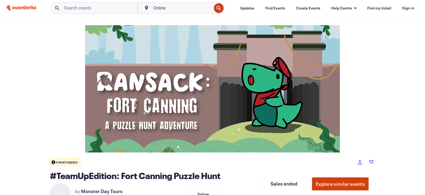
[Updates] (247, 8)
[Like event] (371, 162)
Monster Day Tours (102, 191)
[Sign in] (408, 8)
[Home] (21, 8)
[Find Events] (275, 8)
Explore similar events (340, 184)
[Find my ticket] (379, 8)
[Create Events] (308, 8)
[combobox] (182, 8)
